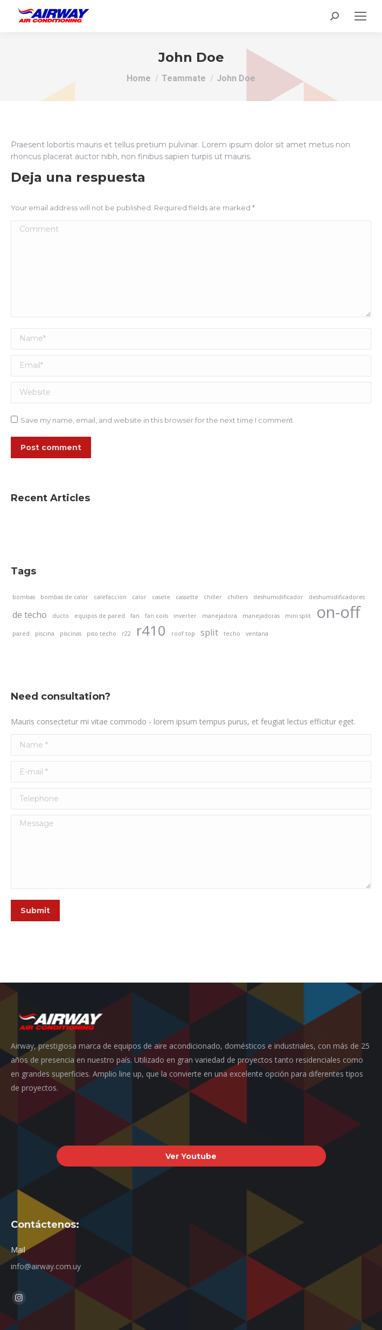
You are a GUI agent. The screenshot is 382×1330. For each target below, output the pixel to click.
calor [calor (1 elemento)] (139, 597)
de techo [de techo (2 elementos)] (29, 615)
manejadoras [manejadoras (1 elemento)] (261, 616)
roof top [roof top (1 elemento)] (183, 633)
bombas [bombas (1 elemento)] (23, 597)
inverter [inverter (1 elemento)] (185, 616)
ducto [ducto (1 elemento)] (60, 616)
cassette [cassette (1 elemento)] (187, 597)
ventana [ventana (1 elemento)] (257, 633)
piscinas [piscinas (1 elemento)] (70, 633)
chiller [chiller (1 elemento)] (213, 597)
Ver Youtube (191, 1156)
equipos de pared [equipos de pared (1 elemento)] (99, 616)
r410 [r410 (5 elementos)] (151, 631)
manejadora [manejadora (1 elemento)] (219, 616)
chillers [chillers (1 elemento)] (237, 597)
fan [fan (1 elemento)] (135, 616)
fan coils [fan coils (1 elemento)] (156, 616)
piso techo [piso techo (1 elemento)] (101, 633)
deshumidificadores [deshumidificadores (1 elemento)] (337, 597)
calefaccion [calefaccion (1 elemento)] (110, 597)
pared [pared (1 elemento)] (21, 633)
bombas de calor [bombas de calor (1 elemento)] (64, 597)
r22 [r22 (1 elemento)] (126, 633)
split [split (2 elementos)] (209, 632)
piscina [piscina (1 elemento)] (44, 633)
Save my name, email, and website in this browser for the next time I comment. (157, 420)
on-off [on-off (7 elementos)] (338, 612)
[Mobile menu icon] (360, 16)
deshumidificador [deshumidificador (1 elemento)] (278, 597)
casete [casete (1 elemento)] (161, 597)
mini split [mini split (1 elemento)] (298, 616)
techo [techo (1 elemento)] (232, 633)
